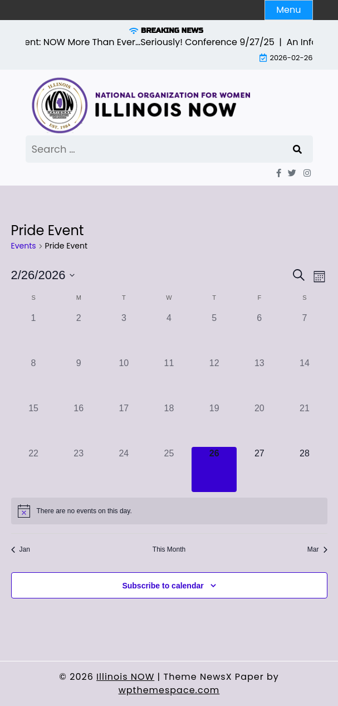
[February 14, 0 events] (304, 379)
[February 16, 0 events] (78, 424)
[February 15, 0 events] (33, 424)
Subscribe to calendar (162, 585)
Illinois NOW (125, 676)
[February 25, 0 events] (169, 469)
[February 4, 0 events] (169, 334)
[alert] (169, 511)
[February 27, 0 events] (259, 469)
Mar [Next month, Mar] (317, 549)
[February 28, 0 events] (304, 469)
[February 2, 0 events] (78, 334)
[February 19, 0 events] (214, 424)
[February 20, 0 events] (259, 424)
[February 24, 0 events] (123, 469)
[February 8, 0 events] (33, 379)
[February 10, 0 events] (123, 379)
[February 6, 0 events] (259, 334)
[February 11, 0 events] (169, 379)
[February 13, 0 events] (259, 379)
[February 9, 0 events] (78, 379)
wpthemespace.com (169, 690)
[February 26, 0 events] (214, 469)
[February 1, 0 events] (33, 334)
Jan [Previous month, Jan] (20, 549)
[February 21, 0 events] (304, 424)
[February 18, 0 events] (169, 424)
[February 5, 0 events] (214, 334)
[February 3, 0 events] (123, 334)
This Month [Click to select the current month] (169, 549)
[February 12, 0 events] (214, 379)
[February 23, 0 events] (78, 469)
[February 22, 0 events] (33, 469)
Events (23, 246)
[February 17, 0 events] (123, 424)
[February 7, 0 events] (304, 334)
